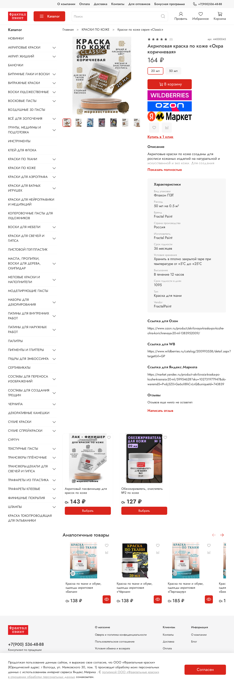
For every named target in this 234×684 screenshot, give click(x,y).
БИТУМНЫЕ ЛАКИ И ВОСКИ (28, 74)
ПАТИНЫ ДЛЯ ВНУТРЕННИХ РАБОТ (28, 316)
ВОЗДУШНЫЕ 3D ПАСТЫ (26, 109)
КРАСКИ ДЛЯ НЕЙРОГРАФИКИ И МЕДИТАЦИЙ (31, 202)
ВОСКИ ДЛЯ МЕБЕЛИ (24, 227)
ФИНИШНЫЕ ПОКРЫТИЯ (26, 498)
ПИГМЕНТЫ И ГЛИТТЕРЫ (26, 350)
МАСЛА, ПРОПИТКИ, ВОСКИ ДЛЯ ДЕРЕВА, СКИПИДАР (24, 263)
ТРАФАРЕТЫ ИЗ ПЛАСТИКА (28, 480)
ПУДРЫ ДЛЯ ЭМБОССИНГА (28, 358)
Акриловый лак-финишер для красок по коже (86, 490)
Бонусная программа (169, 4)
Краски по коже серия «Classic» (140, 29)
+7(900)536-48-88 (207, 4)
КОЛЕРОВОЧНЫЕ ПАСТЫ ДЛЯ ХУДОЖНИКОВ (30, 215)
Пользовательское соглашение (114, 641)
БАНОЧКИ (15, 65)
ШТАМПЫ (15, 506)
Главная (68, 29)
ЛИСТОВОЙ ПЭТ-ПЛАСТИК (27, 249)
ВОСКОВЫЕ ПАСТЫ (22, 101)
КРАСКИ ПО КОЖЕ (95, 29)
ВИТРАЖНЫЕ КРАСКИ (24, 83)
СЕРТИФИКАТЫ (19, 367)
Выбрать (88, 510)
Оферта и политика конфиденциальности (121, 635)
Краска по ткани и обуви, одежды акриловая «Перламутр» (193, 592)
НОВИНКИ (16, 38)
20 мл (155, 71)
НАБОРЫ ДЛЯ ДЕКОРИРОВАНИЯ (22, 302)
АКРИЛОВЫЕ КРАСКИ (24, 47)
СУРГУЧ (13, 439)
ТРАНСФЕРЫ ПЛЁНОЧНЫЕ (27, 457)
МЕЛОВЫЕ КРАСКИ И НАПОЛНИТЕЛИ (24, 279)
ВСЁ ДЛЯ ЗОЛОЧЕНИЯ (25, 118)
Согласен (205, 670)
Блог (194, 641)
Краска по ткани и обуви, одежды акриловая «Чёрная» (137, 592)
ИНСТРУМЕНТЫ (19, 141)
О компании (66, 4)
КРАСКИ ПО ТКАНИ (22, 159)
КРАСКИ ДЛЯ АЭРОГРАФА (28, 176)
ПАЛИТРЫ (15, 341)
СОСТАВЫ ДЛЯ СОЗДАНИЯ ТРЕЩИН (28, 393)
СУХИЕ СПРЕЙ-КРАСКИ (25, 430)
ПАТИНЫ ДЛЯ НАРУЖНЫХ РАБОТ (27, 329)
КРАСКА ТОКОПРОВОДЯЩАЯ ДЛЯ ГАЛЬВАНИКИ (30, 518)
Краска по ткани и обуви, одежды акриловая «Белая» (83, 590)
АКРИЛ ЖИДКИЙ (21, 56)
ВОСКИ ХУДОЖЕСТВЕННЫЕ (28, 92)
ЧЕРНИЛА (15, 404)
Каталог (49, 16)
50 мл (173, 71)
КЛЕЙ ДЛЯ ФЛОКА (22, 150)
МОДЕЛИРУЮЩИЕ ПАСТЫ (28, 291)
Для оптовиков (139, 4)
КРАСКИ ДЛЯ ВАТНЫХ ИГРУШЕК (24, 188)
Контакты (117, 4)
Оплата (84, 4)
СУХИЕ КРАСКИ (19, 421)
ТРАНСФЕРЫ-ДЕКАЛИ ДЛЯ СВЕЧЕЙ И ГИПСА (28, 468)
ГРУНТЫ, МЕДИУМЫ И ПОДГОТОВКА (24, 130)
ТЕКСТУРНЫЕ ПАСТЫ (23, 448)
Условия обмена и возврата (112, 648)
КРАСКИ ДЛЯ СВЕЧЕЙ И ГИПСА (26, 238)
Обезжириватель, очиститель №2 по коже (142, 490)
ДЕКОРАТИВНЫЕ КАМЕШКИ (28, 413)
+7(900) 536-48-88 (26, 644)
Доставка (100, 4)
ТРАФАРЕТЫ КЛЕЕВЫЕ (24, 489)
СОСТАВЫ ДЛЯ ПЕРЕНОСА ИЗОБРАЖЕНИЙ (28, 379)
